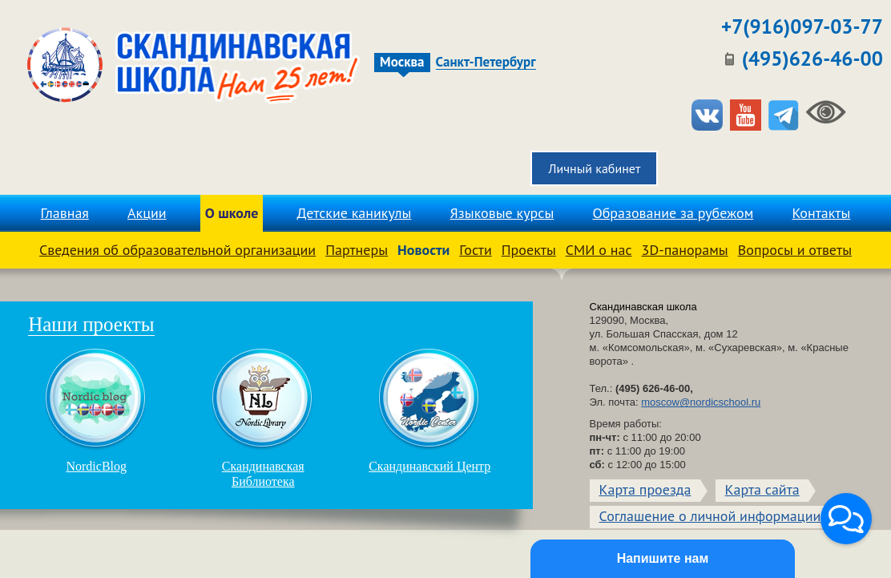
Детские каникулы (354, 213)
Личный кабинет (594, 168)
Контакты (821, 213)
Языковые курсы (502, 213)
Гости (475, 249)
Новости (423, 249)
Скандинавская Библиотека (263, 417)
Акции (147, 213)
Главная (65, 213)
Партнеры (356, 249)
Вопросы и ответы (795, 249)
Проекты (529, 249)
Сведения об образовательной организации (177, 249)
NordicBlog (96, 410)
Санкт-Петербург (486, 62)
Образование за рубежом (672, 213)
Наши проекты (91, 324)
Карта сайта (762, 489)
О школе (232, 213)
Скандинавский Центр (429, 410)
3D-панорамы (685, 249)
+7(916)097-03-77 (802, 26)
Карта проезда (645, 489)
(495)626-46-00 (812, 58)
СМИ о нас (599, 249)
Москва (402, 62)
